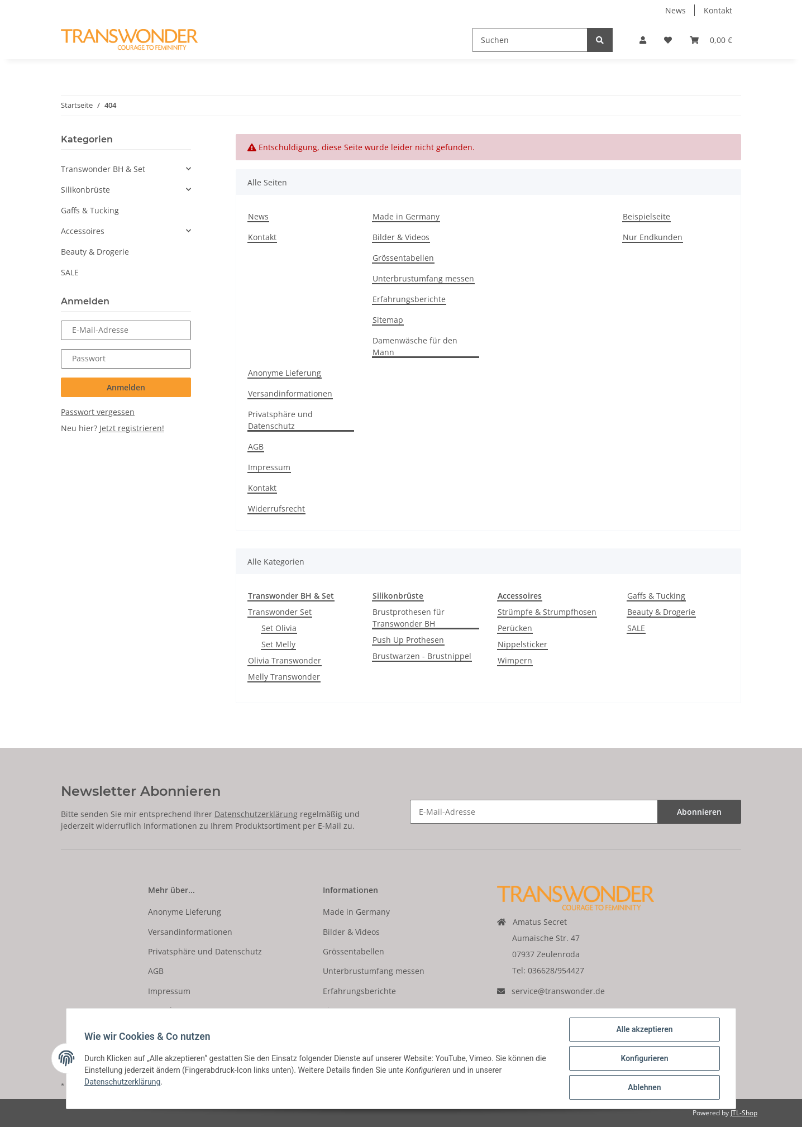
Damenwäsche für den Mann (415, 346)
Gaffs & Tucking (656, 595)
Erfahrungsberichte (409, 299)
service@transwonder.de (558, 991)
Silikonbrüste (85, 189)
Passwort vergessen (98, 412)
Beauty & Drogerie (661, 612)
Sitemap (388, 319)
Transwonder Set (280, 612)
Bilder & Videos (401, 237)
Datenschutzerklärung (256, 814)
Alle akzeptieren (644, 1029)
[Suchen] (530, 40)
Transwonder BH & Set (103, 169)
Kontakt (718, 10)
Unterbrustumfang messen (423, 278)
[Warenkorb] (711, 40)
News (675, 10)
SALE (636, 628)
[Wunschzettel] (668, 40)
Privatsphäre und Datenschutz (280, 420)
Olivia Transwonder (284, 660)
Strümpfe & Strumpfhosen (547, 612)
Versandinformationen (290, 393)
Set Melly (278, 644)
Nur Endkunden (652, 237)
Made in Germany (406, 216)
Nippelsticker (522, 644)
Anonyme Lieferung (284, 372)
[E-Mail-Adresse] (534, 812)
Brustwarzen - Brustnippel (422, 656)
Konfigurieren (644, 1058)
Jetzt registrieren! (131, 428)
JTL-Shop (744, 1113)
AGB (256, 446)
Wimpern (515, 660)
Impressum (269, 467)
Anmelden (126, 387)
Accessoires (82, 231)
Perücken (515, 628)
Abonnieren (699, 811)
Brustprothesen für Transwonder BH (409, 618)
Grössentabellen (403, 257)
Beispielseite (646, 216)
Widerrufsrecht (276, 508)
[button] (643, 40)
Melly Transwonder (284, 676)
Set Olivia (279, 628)
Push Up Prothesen (408, 639)
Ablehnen (644, 1087)
